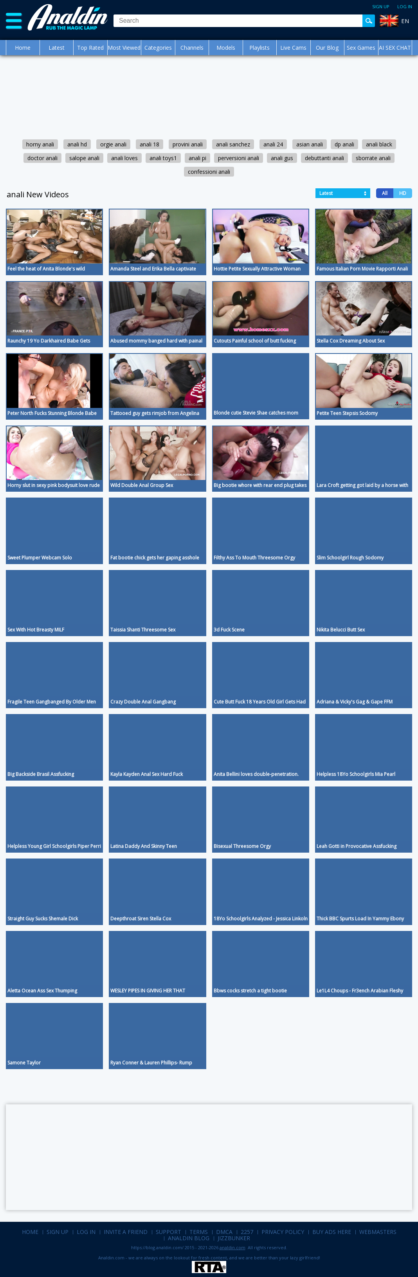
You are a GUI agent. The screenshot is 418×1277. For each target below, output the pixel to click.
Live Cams (293, 47)
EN (405, 21)
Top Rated (90, 47)
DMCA (224, 1232)
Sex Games (361, 47)
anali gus (282, 158)
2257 (247, 1232)
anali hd (77, 144)
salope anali (84, 158)
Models (225, 47)
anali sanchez (233, 144)
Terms (198, 1232)
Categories (158, 47)
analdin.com (232, 1247)
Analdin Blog (188, 1238)
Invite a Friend (126, 1232)
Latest (57, 47)
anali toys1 (163, 158)
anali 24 (273, 144)
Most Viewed (124, 47)
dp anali (344, 144)
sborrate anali (373, 158)
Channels (192, 47)
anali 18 (149, 144)
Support (168, 1232)
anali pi (197, 158)
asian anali (309, 144)
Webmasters (377, 1232)
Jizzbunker (234, 1238)
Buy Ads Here (331, 1232)
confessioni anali (209, 171)
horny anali (40, 144)
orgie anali (113, 144)
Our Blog (327, 47)
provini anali (188, 144)
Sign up (380, 6)
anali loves (124, 158)
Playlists (259, 47)
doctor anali (42, 158)
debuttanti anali (324, 158)
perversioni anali (238, 158)
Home (23, 47)
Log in (404, 6)
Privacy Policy (282, 1232)
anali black (379, 144)
